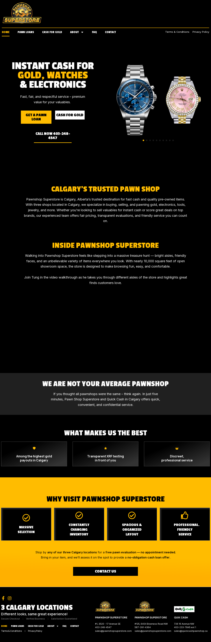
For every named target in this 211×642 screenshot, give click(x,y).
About (77, 32)
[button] (143, 140)
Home (6, 32)
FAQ (94, 32)
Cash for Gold (52, 32)
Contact (110, 32)
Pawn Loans (26, 32)
